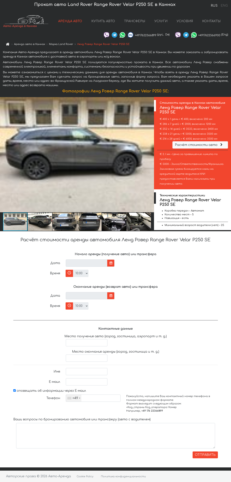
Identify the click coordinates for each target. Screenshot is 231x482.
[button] (151, 155)
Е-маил (54, 382)
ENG (224, 5)
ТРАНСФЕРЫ (134, 21)
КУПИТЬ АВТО (103, 21)
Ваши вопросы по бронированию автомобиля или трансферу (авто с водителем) (82, 419)
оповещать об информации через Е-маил (49, 390)
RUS (214, 5)
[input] (86, 263)
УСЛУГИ (160, 21)
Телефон (53, 398)
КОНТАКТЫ (211, 21)
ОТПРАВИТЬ (205, 455)
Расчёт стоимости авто (199, 145)
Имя (57, 371)
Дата (55, 263)
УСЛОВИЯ (185, 21)
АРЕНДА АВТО (70, 21)
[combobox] (73, 398)
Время (55, 273)
